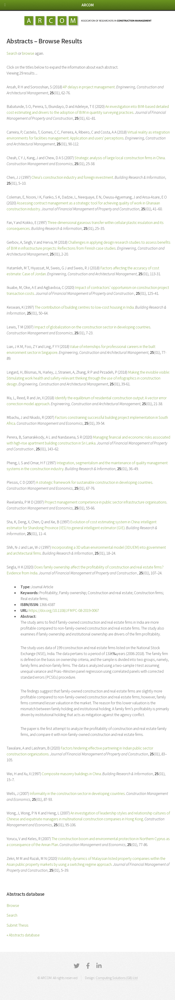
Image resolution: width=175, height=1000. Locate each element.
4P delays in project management (89, 86)
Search (12, 915)
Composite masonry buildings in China (71, 773)
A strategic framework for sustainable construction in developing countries (94, 482)
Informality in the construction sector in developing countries (77, 793)
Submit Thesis (17, 925)
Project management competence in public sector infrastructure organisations (105, 502)
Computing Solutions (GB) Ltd (117, 978)
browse (28, 53)
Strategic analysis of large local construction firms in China (120, 157)
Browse (13, 905)
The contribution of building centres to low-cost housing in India (84, 307)
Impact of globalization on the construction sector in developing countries (92, 327)
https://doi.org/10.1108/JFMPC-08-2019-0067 (64, 610)
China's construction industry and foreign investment (72, 177)
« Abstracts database (23, 935)
